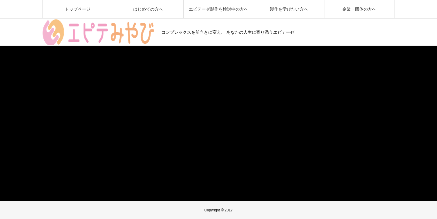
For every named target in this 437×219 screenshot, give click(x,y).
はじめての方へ (148, 9)
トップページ (77, 9)
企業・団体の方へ (359, 9)
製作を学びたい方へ (289, 9)
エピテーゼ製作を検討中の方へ (218, 9)
